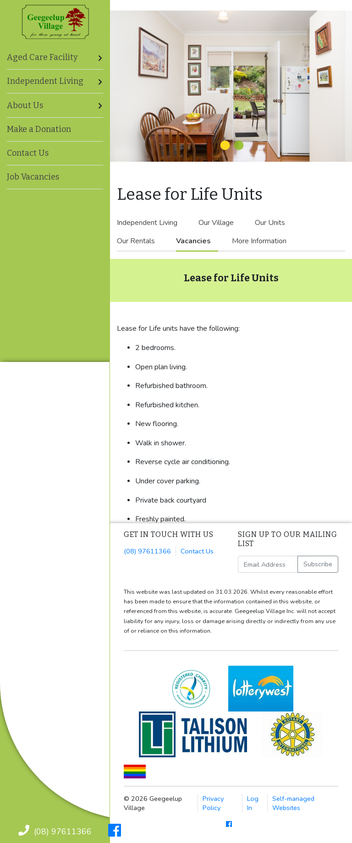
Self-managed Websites (293, 803)
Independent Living (147, 223)
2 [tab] (237, 145)
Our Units (270, 223)
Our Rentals (136, 241)
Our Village (216, 223)
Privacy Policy (213, 803)
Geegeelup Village (55, 22)
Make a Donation (39, 129)
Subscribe (317, 564)
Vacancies (193, 241)
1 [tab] (224, 145)
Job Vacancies (33, 177)
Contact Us (28, 153)
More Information (259, 241)
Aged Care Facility (42, 57)
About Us (25, 105)
